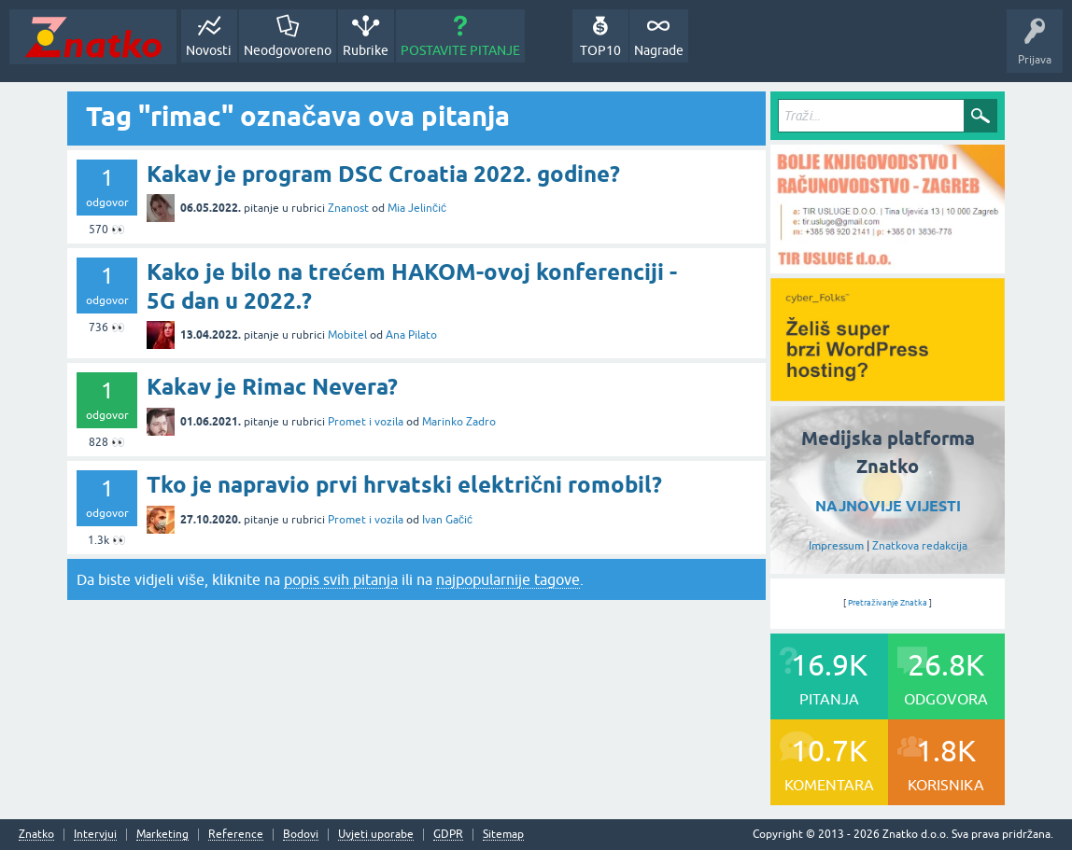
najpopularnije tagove (508, 579)
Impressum (836, 545)
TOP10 (600, 50)
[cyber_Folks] (887, 394)
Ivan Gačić (447, 519)
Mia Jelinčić (417, 208)
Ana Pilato (411, 334)
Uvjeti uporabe (376, 835)
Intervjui (95, 835)
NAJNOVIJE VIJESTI (888, 506)
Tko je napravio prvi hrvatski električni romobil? (404, 484)
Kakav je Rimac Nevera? (272, 386)
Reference (235, 835)
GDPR (448, 835)
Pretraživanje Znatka (887, 602)
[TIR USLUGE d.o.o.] (887, 266)
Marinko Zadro (459, 421)
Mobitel (347, 334)
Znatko (36, 835)
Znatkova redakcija (919, 545)
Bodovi (300, 835)
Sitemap (503, 835)
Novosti (209, 50)
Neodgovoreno (287, 50)
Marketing (162, 835)
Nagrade (659, 50)
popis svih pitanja (341, 579)
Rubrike (365, 50)
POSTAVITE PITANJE (460, 50)
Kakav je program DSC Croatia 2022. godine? (383, 174)
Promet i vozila (365, 421)
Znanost (348, 208)
